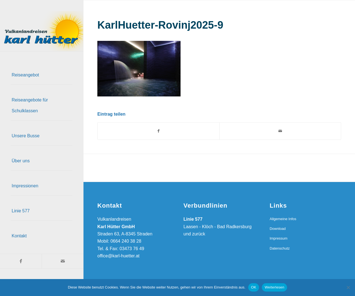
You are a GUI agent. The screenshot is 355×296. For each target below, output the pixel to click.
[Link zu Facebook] (21, 261)
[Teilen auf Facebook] (158, 131)
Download (278, 229)
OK (253, 287)
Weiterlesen (274, 287)
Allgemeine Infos (283, 219)
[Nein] (348, 287)
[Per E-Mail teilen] (280, 131)
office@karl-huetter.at (118, 255)
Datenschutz (280, 248)
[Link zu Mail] (62, 261)
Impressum (278, 238)
